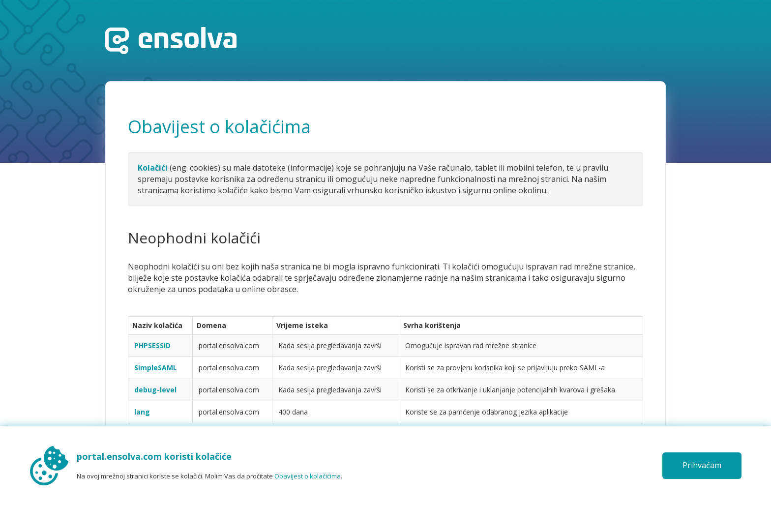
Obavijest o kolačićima (307, 476)
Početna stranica (171, 40)
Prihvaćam (701, 465)
